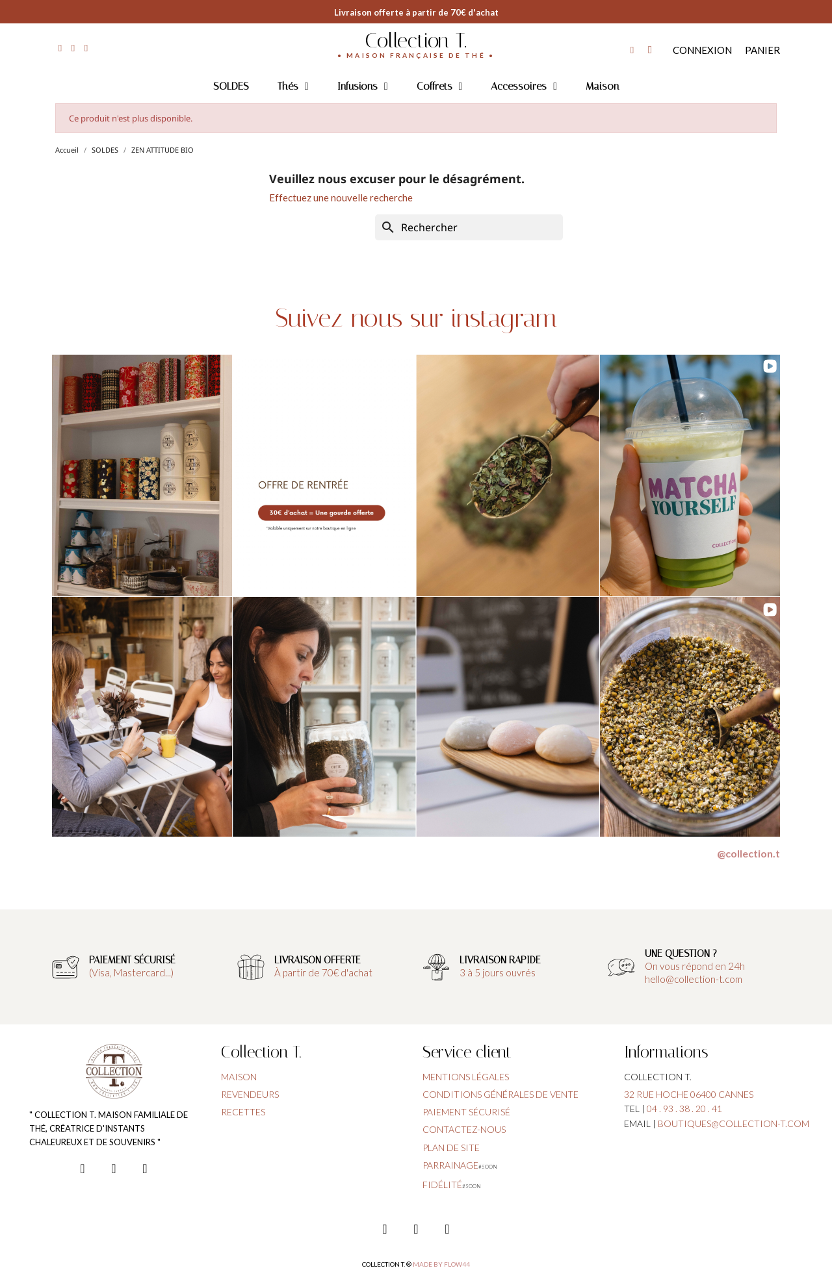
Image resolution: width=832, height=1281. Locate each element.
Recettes (243, 1111)
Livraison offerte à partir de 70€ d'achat (416, 12)
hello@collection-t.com (693, 979)
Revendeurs (250, 1094)
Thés (293, 86)
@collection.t (748, 853)
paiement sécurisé (466, 1111)
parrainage (450, 1165)
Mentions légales (465, 1076)
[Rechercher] (469, 227)
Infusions (362, 86)
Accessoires (524, 86)
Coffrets (440, 86)
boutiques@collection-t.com (733, 1123)
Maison (602, 86)
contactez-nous (464, 1129)
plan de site (451, 1147)
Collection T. (416, 40)
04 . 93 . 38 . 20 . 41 (684, 1108)
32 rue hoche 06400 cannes (688, 1094)
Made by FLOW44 (441, 1264)
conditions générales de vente (500, 1094)
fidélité (442, 1184)
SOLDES (231, 86)
